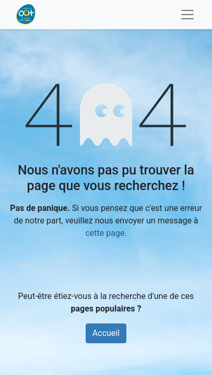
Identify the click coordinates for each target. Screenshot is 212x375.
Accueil (106, 333)
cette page (104, 233)
